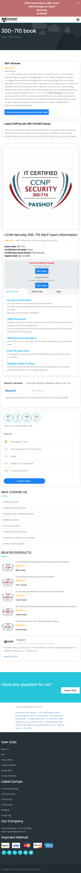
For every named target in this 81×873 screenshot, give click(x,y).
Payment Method (8, 765)
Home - (4, 37)
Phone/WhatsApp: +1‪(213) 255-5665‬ (16, 828)
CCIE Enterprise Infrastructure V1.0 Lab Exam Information (42, 561)
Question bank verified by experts (18, 513)
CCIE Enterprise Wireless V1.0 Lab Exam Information (39, 591)
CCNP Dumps (7, 799)
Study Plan (36, 291)
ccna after (27, 728)
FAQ (3, 754)
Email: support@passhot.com (13, 831)
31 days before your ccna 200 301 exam (45, 718)
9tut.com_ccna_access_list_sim (29, 721)
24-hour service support (14, 543)
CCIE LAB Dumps (8, 794)
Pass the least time (11, 525)
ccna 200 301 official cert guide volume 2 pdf (35, 725)
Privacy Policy (7, 760)
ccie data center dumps (25, 712)
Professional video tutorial (15, 531)
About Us (5, 749)
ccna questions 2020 (53, 721)
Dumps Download (8, 775)
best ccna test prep (38, 715)
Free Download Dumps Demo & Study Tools (26, 112)
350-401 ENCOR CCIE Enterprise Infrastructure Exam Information (45, 606)
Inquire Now (70, 690)
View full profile (11, 656)
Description (12, 291)
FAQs (58, 291)
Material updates (10, 519)
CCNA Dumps (7, 804)
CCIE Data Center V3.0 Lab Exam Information (36, 621)
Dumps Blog (6, 770)
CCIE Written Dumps (9, 788)
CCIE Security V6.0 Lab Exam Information (34, 576)
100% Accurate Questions (14, 507)
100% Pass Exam (10, 501)
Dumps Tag (6, 815)
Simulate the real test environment (19, 537)
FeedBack (5, 810)
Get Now (42, 10)
